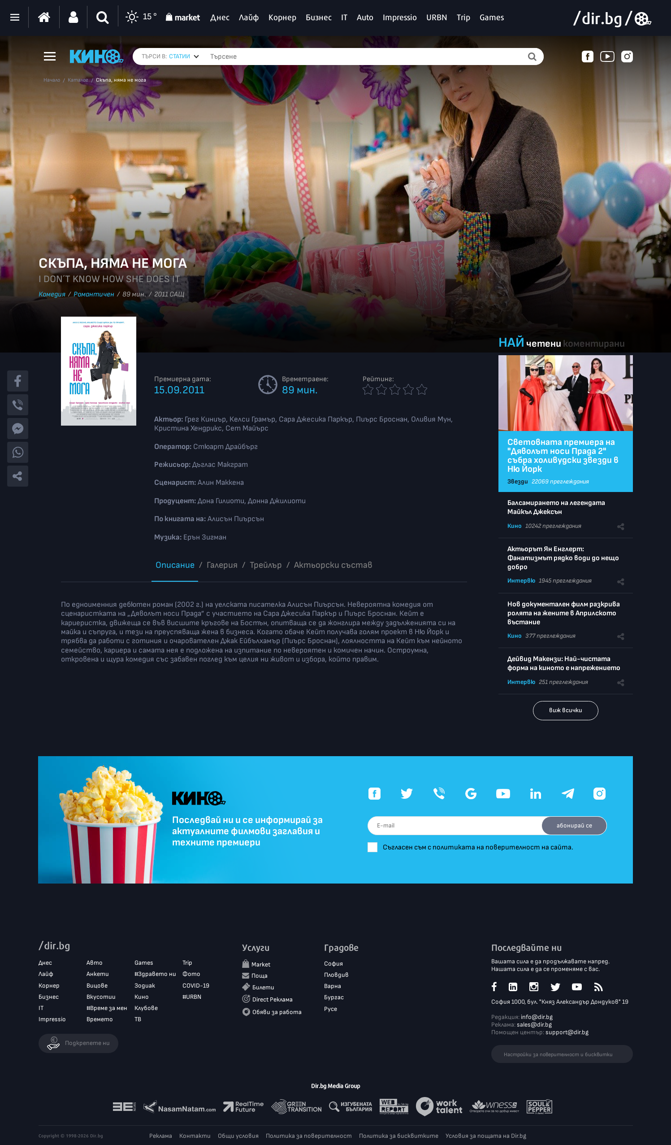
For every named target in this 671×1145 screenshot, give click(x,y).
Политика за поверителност (309, 1136)
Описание (175, 565)
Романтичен (94, 294)
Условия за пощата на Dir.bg (486, 1136)
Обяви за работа (277, 1012)
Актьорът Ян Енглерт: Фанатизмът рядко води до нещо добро (563, 558)
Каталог (78, 80)
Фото (191, 974)
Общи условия (238, 1136)
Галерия (222, 565)
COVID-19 (195, 985)
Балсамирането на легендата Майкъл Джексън (556, 507)
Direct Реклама (272, 1000)
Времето (100, 1019)
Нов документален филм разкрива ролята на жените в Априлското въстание (563, 613)
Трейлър (266, 565)
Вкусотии (101, 997)
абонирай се (573, 825)
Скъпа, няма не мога (121, 80)
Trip (187, 963)
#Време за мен (107, 1008)
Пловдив (336, 975)
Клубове (146, 1008)
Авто (95, 963)
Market (260, 965)
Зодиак (144, 985)
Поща (259, 976)
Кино (514, 526)
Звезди (517, 481)
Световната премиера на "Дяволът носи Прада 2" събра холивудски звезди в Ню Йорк (563, 456)
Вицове (97, 985)
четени (543, 343)
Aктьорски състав (333, 565)
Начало (51, 80)
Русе (330, 1009)
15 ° (140, 17)
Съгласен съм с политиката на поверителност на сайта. (484, 847)
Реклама (160, 1136)
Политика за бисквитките (398, 1136)
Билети (263, 988)
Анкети (98, 974)
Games (143, 963)
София (333, 964)
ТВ (137, 1019)
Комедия (52, 294)
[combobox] (184, 56)
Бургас (334, 997)
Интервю (521, 580)
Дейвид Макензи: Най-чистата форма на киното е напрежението (563, 663)
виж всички (565, 710)
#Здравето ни (155, 974)
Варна (332, 986)
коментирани (594, 343)
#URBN (191, 997)
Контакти (195, 1136)
